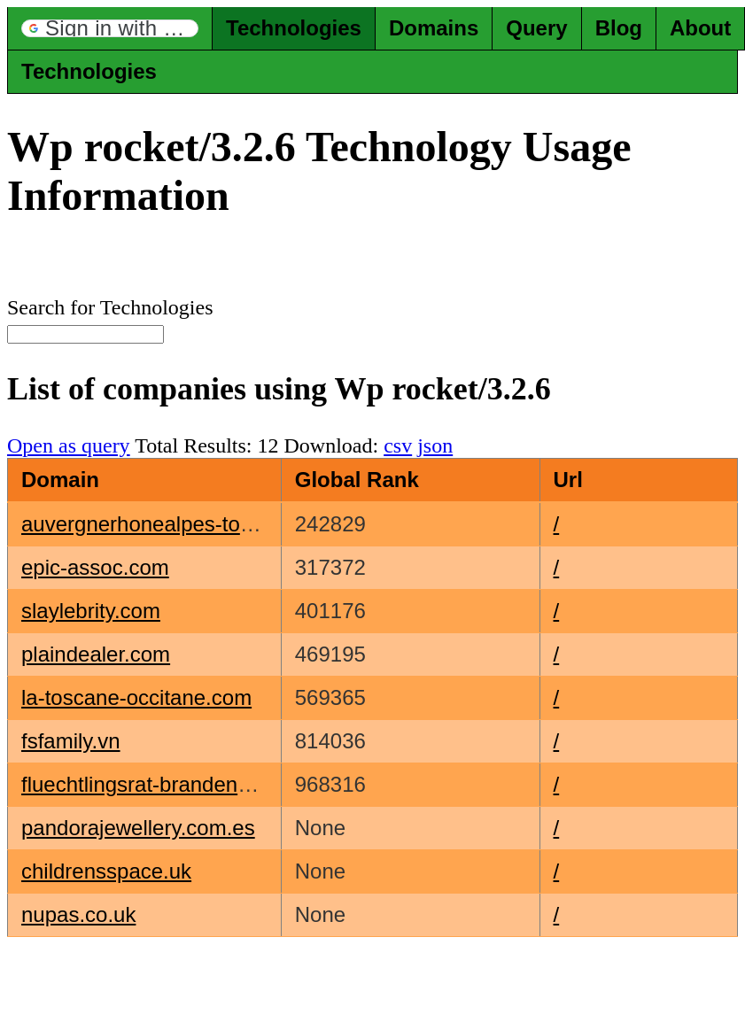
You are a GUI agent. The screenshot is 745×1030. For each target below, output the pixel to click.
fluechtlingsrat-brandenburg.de (165, 784)
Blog (618, 28)
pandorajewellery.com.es (138, 828)
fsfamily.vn (70, 741)
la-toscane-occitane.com (136, 697)
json (435, 445)
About (700, 28)
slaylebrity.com (90, 611)
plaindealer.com (95, 654)
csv (398, 445)
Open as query (68, 445)
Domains (433, 28)
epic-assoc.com (95, 567)
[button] (109, 28)
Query (536, 28)
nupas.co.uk (78, 914)
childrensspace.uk (106, 871)
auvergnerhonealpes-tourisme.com (185, 524)
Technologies (293, 28)
